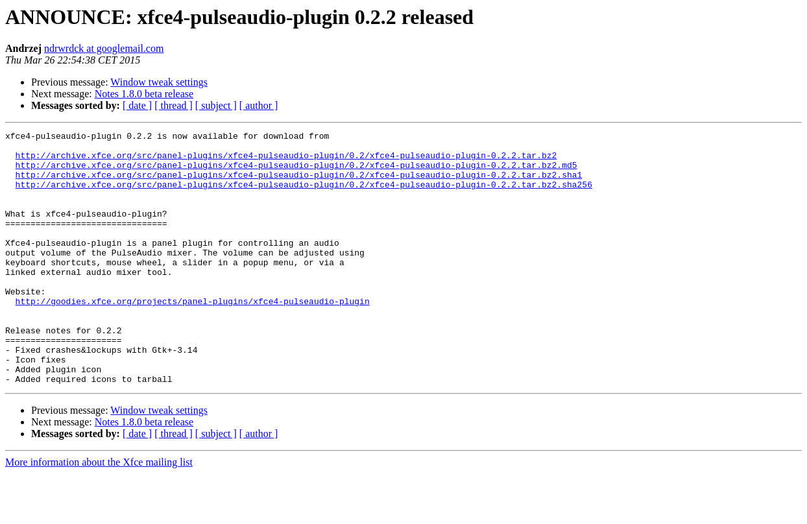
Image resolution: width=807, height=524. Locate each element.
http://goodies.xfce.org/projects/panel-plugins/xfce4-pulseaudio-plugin (193, 336)
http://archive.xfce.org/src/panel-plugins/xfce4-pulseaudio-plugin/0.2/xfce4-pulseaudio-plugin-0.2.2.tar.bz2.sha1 (299, 184)
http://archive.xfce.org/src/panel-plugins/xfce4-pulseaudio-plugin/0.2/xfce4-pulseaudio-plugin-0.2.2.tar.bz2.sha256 (304, 196)
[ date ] (137, 105)
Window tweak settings (159, 82)
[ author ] (258, 105)
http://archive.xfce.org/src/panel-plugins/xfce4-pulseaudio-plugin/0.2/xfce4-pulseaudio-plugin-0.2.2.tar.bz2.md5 (296, 172)
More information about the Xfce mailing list (99, 512)
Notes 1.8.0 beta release (144, 93)
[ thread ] (173, 105)
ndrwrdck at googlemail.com (103, 48)
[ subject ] (216, 105)
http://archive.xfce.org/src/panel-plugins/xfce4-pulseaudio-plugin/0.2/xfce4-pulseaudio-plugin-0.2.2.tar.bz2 (286, 161)
